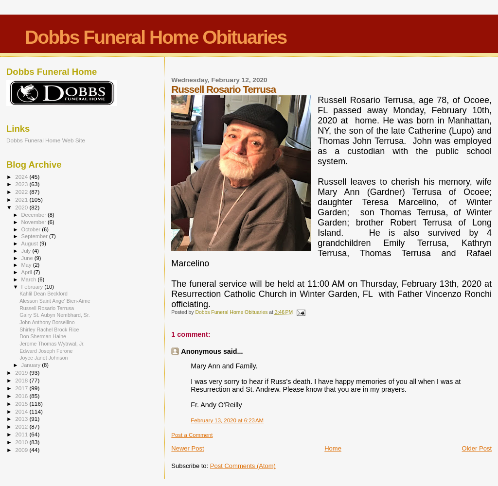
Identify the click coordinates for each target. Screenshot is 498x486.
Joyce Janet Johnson (43, 358)
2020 (22, 207)
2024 (22, 177)
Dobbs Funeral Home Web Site (45, 140)
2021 (22, 199)
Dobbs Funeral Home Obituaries (155, 37)
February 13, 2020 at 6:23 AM (227, 420)
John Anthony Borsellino (47, 322)
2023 (22, 184)
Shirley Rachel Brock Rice (49, 329)
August (30, 243)
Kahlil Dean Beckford (43, 293)
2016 (22, 396)
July (27, 251)
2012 (22, 426)
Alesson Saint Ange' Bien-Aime (54, 301)
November (34, 222)
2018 (22, 380)
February (33, 287)
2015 (22, 403)
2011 (22, 434)
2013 (22, 419)
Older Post (477, 448)
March (29, 279)
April (27, 272)
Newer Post (187, 448)
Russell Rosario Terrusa (46, 308)
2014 (22, 411)
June (28, 258)
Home (332, 448)
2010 (22, 442)
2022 (22, 192)
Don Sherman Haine (42, 336)
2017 (22, 388)
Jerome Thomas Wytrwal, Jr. (52, 344)
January (31, 365)
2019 (22, 372)
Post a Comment (192, 435)
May (27, 265)
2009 (22, 450)
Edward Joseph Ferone (45, 351)
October (31, 229)
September (35, 236)
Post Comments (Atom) (243, 465)
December (34, 215)
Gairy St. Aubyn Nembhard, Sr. (54, 315)
